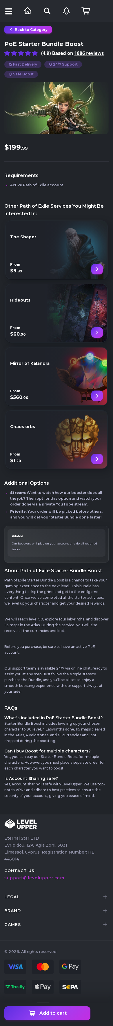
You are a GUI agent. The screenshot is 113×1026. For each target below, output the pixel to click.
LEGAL (12, 896)
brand (12, 910)
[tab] (56, 897)
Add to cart (47, 1013)
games (12, 924)
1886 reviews (89, 53)
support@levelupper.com (34, 877)
